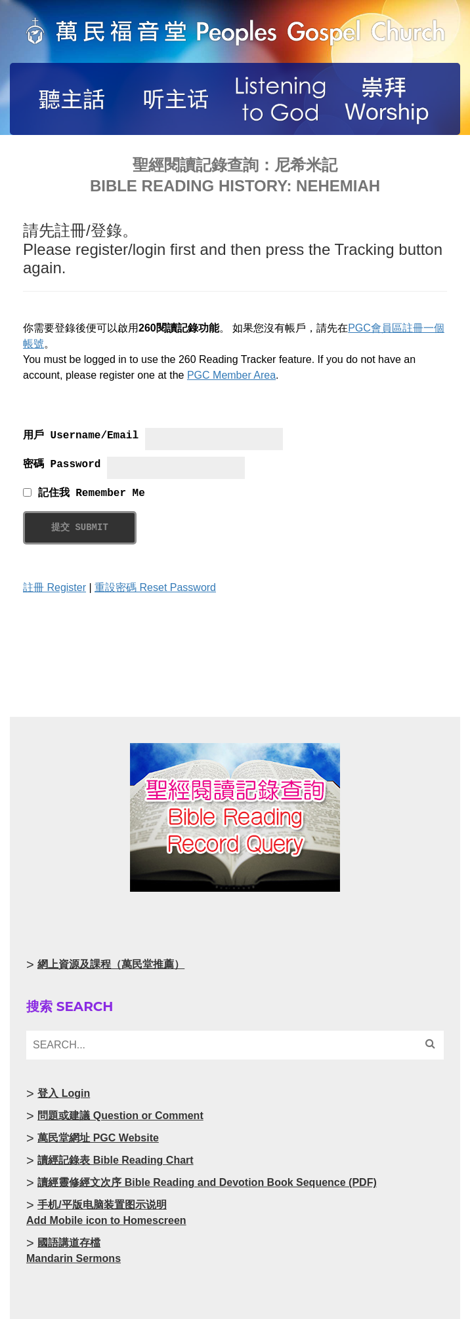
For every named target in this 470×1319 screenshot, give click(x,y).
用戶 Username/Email (81, 436)
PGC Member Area (231, 375)
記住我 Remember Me (84, 493)
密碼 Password (61, 464)
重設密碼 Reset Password (155, 587)
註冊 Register (54, 587)
